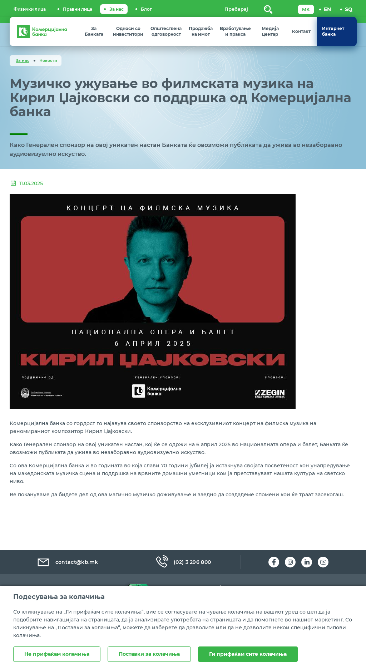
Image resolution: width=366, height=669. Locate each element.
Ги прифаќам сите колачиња (248, 654)
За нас (116, 9)
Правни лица (77, 9)
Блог (146, 9)
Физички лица (30, 9)
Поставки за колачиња (149, 654)
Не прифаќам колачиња (56, 654)
